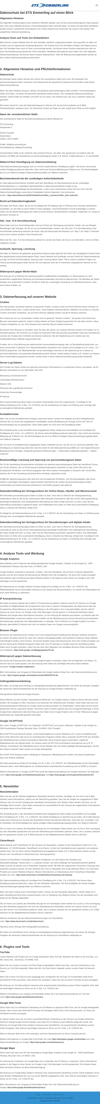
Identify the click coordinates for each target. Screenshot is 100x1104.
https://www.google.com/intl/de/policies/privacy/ (25, 775)
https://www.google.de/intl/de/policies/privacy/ (26, 1087)
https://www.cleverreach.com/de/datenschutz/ (24, 921)
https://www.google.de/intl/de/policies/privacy (24, 997)
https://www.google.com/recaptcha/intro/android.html (71, 775)
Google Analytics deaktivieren (22, 667)
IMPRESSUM (46, 1095)
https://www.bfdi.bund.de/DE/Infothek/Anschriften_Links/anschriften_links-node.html (42, 195)
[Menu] (96, 5)
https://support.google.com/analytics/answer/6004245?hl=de (32, 675)
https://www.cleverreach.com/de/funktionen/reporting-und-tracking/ (44, 875)
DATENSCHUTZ (59, 1095)
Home (37, 1095)
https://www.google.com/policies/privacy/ (47, 1042)
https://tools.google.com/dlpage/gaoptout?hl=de (34, 650)
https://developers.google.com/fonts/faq (68, 1039)
